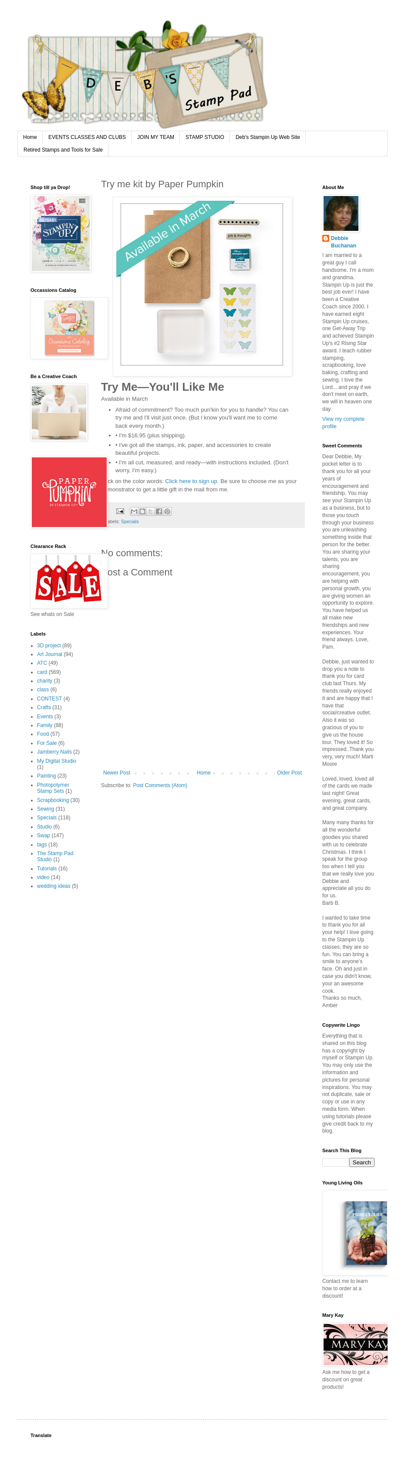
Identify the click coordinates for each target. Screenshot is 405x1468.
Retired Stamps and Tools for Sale (63, 150)
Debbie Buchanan (343, 242)
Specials (130, 521)
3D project (49, 646)
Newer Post (116, 773)
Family (44, 725)
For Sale (47, 743)
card (42, 672)
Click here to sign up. (192, 481)
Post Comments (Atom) (160, 785)
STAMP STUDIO (205, 137)
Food (43, 734)
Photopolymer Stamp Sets (53, 788)
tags (42, 845)
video (43, 877)
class (43, 690)
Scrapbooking (53, 800)
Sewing (45, 809)
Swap (43, 835)
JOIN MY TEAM (155, 137)
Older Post (289, 773)
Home (30, 137)
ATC (42, 663)
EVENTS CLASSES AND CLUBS (87, 137)
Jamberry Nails (54, 752)
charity (44, 681)
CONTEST (49, 699)
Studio (44, 827)
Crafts (44, 707)
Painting (46, 776)
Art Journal (49, 654)
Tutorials (47, 869)
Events (45, 717)
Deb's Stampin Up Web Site (268, 137)
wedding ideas (54, 886)
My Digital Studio (56, 761)
